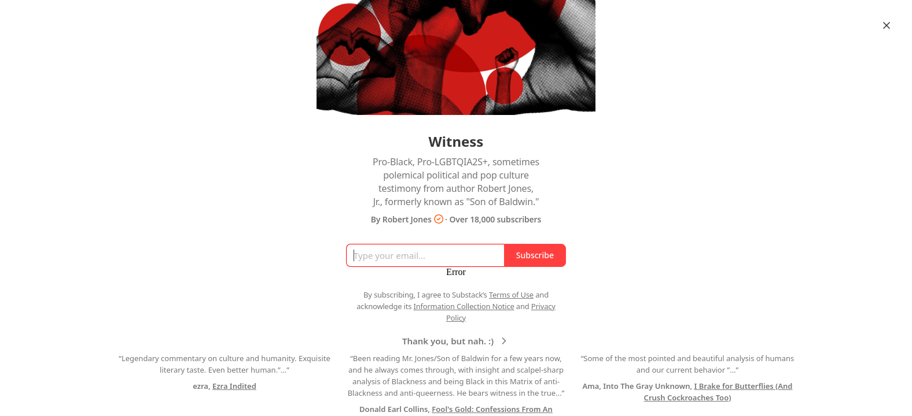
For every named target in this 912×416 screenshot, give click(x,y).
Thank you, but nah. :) (456, 341)
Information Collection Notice (463, 306)
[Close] (886, 25)
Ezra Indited (234, 386)
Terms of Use (511, 294)
